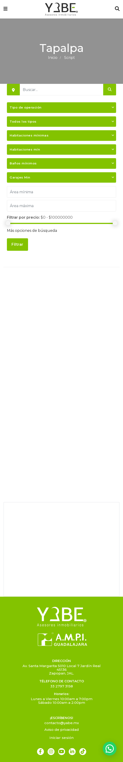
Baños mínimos (23, 163)
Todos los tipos (23, 121)
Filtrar (17, 244)
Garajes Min (20, 177)
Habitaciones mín (25, 149)
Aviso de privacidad (61, 729)
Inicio (52, 57)
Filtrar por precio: (23, 217)
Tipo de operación (26, 107)
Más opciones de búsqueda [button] (32, 230)
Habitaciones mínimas (29, 135)
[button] (110, 749)
